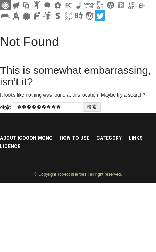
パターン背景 (121, 5)
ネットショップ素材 (68, 5)
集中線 (68, 15)
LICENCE (10, 146)
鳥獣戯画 (16, 15)
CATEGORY (109, 138)
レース (26, 15)
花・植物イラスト (58, 5)
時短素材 (79, 15)
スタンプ (58, 15)
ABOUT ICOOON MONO (26, 138)
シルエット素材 (16, 5)
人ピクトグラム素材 (37, 5)
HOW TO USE (74, 138)
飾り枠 (26, 5)
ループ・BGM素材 (79, 5)
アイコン (131, 5)
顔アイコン (89, 15)
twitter (100, 15)
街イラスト (142, 5)
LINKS (136, 138)
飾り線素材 (89, 5)
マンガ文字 (37, 15)
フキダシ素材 (47, 5)
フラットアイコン (100, 5)
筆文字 (47, 15)
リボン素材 (5, 15)
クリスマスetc (110, 5)
